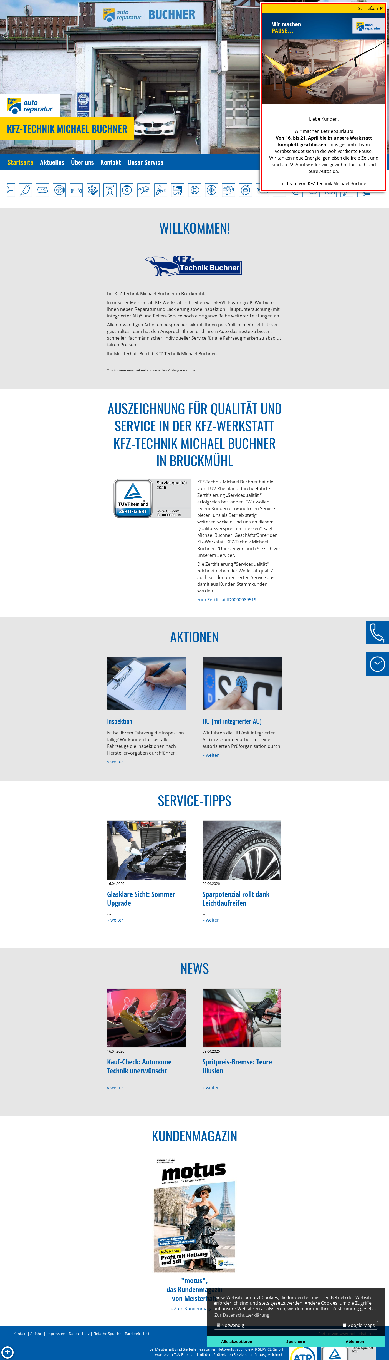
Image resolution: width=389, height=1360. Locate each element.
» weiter (115, 762)
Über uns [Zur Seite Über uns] (82, 162)
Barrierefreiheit (137, 1333)
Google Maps (359, 1325)
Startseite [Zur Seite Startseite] (20, 162)
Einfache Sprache (107, 1333)
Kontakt (20, 1333)
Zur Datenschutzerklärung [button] (241, 1315)
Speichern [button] (295, 1341)
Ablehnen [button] (355, 1341)
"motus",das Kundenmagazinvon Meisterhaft (194, 1289)
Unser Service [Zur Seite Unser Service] (145, 162)
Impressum (55, 1333)
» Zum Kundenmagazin (194, 1309)
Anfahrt (36, 1333)
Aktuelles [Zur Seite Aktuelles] (52, 162)
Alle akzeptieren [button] (236, 1341)
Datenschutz (79, 1333)
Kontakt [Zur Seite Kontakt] (110, 162)
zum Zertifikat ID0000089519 (226, 600)
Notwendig (230, 1325)
